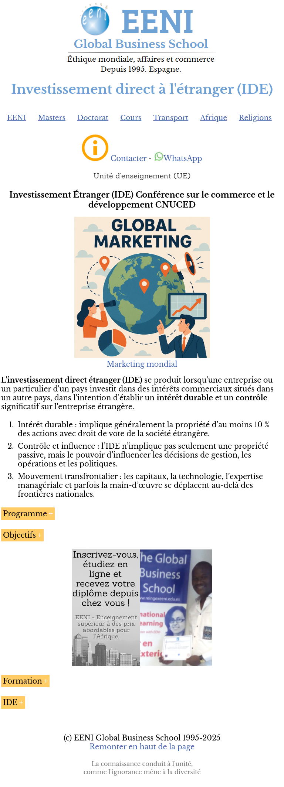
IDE (10, 702)
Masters (51, 117)
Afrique (213, 117)
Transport (170, 117)
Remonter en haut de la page (142, 746)
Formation (22, 681)
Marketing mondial (142, 360)
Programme (25, 513)
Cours (130, 117)
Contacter (128, 158)
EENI (16, 117)
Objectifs (19, 535)
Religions (255, 117)
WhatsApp (178, 158)
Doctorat (92, 117)
